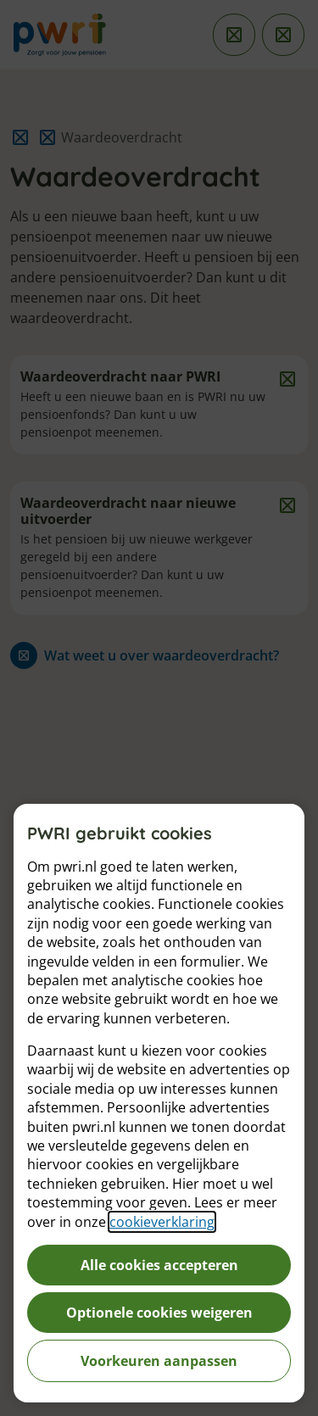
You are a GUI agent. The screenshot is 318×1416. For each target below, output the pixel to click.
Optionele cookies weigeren (159, 1312)
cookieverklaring (162, 1222)
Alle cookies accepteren (159, 1265)
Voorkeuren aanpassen (159, 1361)
